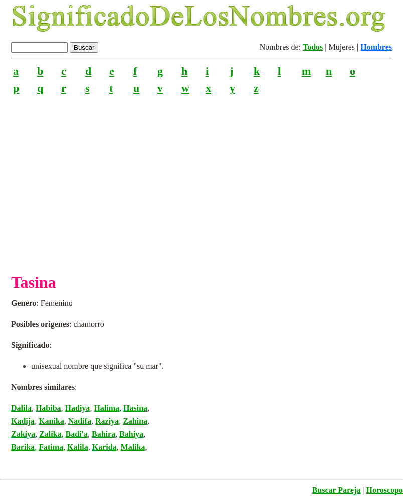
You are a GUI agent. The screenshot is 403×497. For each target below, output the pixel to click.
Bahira (103, 434)
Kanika (51, 421)
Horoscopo (384, 490)
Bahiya (131, 434)
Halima (106, 408)
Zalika (50, 434)
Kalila (77, 447)
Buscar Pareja (336, 490)
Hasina (135, 408)
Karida (104, 447)
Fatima (51, 447)
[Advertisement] (201, 180)
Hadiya (77, 408)
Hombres (376, 47)
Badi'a (76, 434)
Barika (23, 447)
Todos (313, 47)
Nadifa (79, 421)
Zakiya (23, 434)
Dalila (21, 408)
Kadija (23, 421)
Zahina (135, 421)
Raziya (107, 421)
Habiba (48, 408)
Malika (133, 447)
